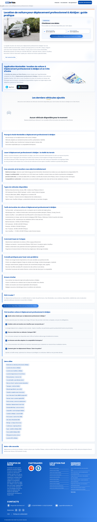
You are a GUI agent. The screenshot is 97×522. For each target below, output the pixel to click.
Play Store (22, 87)
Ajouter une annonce (85, 2)
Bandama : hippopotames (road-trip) (15, 404)
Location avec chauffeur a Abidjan (14, 370)
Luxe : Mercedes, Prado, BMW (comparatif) (16, 395)
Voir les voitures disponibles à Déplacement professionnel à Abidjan (20, 305)
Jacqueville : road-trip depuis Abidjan (15, 410)
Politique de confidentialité (20, 514)
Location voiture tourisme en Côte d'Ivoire (56, 485)
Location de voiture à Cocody (54, 479)
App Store (10, 87)
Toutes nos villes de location (54, 468)
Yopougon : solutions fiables (13, 386)
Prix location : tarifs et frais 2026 (14, 416)
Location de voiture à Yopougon (55, 483)
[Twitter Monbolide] (23, 510)
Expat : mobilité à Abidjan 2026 (13, 429)
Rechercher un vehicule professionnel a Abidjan (17, 364)
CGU (8, 514)
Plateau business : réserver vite (13, 377)
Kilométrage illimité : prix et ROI (14, 389)
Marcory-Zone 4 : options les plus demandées (17, 383)
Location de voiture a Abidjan (13, 367)
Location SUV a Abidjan (12, 438)
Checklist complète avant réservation (15, 392)
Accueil (2, 6)
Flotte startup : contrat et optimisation (15, 401)
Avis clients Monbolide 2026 (13, 419)
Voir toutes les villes (10, 57)
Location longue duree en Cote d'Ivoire (15, 373)
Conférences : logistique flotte (13, 425)
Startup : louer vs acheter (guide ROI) (15, 398)
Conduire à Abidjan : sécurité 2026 (14, 413)
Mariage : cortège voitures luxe (13, 422)
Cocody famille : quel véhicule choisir (15, 380)
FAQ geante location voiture (13, 435)
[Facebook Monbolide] (19, 510)
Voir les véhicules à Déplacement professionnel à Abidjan (66, 36)
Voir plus (73, 492)
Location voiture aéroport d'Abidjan (55, 472)
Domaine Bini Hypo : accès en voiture (15, 407)
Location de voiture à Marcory (54, 481)
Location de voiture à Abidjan (54, 470)
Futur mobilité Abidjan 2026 (13, 432)
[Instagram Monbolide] (16, 510)
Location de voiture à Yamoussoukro (55, 474)
